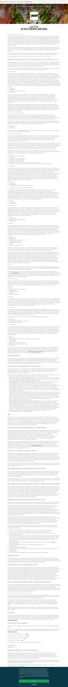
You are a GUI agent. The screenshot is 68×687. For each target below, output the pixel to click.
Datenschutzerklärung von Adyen (36, 351)
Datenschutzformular (36, 445)
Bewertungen (30, 6)
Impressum (48, 6)
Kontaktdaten (39, 6)
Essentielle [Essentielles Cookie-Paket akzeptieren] (34, 684)
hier (54, 542)
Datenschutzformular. (13, 631)
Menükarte (22, 6)
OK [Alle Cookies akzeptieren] (34, 681)
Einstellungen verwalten (23, 674)
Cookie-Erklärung (15, 272)
